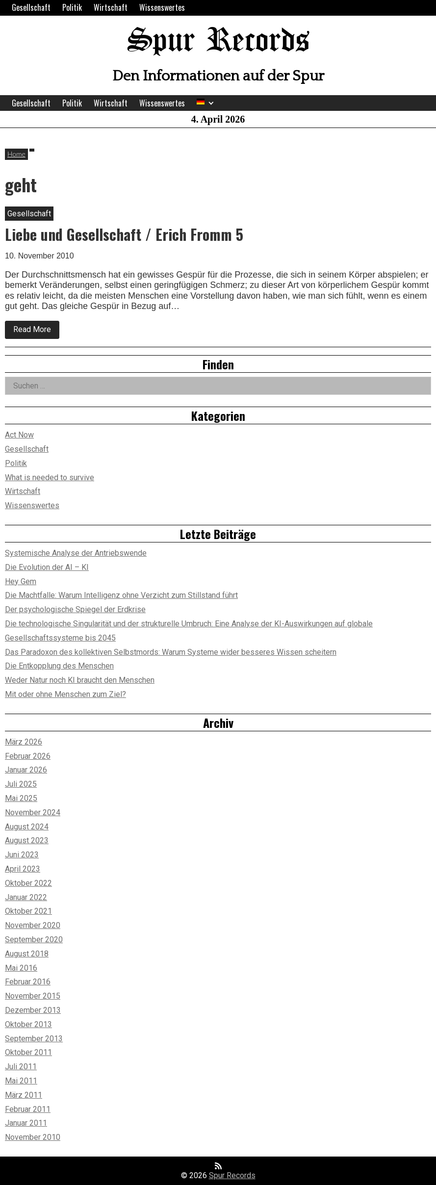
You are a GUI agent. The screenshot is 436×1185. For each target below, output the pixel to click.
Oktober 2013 (28, 1024)
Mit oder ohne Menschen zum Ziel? (65, 694)
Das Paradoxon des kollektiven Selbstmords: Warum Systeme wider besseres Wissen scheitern (170, 652)
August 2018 (27, 953)
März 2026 (23, 742)
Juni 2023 (22, 854)
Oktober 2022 (28, 883)
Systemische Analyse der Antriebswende (76, 553)
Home (16, 154)
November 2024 (32, 812)
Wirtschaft (111, 7)
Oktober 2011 (28, 1052)
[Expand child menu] (211, 103)
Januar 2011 (26, 1123)
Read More (36, 331)
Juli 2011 (21, 1066)
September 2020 (34, 939)
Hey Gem (20, 581)
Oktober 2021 (28, 911)
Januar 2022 (26, 897)
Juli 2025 (21, 784)
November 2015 (32, 996)
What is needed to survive (49, 477)
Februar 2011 (28, 1109)
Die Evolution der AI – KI (47, 567)
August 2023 (27, 840)
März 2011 (23, 1095)
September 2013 (34, 1038)
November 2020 (32, 925)
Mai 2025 (21, 798)
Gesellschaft (31, 7)
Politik (72, 7)
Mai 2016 (21, 968)
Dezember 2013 (33, 1010)
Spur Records (218, 41)
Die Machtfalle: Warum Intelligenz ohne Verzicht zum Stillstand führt (121, 595)
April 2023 (22, 869)
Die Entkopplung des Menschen (59, 665)
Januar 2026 (26, 769)
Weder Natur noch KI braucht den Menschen (79, 680)
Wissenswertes (162, 7)
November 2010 (32, 1137)
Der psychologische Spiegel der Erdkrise (75, 609)
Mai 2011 (21, 1080)
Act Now (19, 434)
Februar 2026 (28, 756)
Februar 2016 (28, 981)
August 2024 (27, 826)
